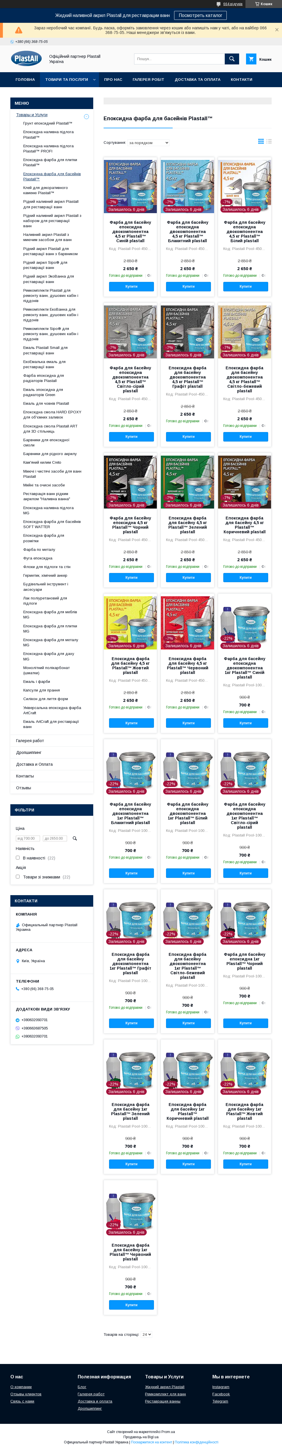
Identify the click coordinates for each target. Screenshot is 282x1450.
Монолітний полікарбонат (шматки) (46, 670)
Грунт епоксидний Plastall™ (48, 123)
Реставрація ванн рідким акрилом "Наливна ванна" (46, 496)
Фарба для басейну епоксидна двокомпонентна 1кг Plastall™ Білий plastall (187, 813)
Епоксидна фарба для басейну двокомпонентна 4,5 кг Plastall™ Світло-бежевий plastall (244, 379)
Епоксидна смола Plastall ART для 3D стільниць (50, 428)
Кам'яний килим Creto (42, 462)
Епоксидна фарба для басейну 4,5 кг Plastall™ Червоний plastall (187, 665)
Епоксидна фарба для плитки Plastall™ (50, 162)
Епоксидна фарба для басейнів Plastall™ (52, 176)
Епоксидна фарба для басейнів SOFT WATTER (52, 524)
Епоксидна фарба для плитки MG (50, 628)
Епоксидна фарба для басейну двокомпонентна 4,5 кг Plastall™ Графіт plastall (187, 377)
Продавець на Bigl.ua (141, 1437)
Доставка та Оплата (197, 79)
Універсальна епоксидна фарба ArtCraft (52, 710)
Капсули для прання (41, 690)
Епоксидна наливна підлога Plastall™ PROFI (48, 148)
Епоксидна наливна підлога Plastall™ (48, 134)
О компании (21, 1387)
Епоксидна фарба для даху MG (48, 656)
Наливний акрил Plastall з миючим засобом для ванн (47, 237)
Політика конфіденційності (196, 1442)
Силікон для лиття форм (45, 699)
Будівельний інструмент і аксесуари (45, 586)
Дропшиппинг (28, 752)
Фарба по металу (39, 549)
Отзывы (23, 788)
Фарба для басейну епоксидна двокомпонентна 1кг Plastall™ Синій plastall (244, 667)
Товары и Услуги (31, 114)
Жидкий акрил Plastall (164, 1387)
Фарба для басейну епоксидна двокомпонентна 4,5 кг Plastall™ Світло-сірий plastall (130, 379)
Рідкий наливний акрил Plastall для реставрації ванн (51, 204)
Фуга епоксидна (37, 558)
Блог (82, 1387)
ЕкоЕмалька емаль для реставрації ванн (44, 364)
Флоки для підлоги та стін (46, 567)
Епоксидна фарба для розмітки (43, 538)
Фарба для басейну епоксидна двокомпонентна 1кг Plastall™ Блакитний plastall (130, 813)
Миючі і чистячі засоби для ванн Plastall (52, 474)
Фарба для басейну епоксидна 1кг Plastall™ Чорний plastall (244, 961)
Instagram (220, 1387)
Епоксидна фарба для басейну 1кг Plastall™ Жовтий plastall (244, 1111)
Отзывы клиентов (25, 1394)
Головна (25, 79)
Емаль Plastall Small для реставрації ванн (45, 350)
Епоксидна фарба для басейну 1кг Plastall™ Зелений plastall (130, 1111)
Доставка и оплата (95, 1401)
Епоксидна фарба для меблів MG (50, 614)
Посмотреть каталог (200, 15)
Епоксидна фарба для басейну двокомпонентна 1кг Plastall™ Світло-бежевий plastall (187, 966)
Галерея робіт (148, 79)
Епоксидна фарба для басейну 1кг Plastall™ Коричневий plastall (188, 1111)
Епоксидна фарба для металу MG (50, 642)
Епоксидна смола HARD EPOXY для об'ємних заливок (52, 414)
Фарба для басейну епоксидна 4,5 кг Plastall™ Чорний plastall (130, 525)
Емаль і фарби (36, 681)
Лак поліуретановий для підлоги (45, 600)
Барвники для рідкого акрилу (50, 454)
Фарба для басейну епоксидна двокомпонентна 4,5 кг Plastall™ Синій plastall (130, 231)
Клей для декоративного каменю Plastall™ (45, 190)
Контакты (25, 776)
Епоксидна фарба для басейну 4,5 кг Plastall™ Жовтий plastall (130, 665)
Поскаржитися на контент (151, 1442)
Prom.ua (168, 1432)
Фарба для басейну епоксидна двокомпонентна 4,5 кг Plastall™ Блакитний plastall (187, 231)
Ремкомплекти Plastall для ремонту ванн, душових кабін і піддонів (50, 295)
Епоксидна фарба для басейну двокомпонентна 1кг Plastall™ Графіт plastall (130, 963)
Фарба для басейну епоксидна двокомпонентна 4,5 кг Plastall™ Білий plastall (244, 231)
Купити (131, 286)
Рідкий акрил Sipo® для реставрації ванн (45, 265)
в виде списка (269, 143)
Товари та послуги (66, 79)
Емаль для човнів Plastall (46, 403)
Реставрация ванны (162, 1401)
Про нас (113, 79)
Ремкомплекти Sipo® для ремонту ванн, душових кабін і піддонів (50, 333)
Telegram (220, 1401)
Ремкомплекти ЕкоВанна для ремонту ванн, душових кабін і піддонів (50, 314)
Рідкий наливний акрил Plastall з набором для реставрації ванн (52, 220)
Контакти (241, 79)
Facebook (221, 1394)
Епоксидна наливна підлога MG (48, 510)
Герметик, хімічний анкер (45, 575)
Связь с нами (22, 1401)
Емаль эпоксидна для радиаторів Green (43, 392)
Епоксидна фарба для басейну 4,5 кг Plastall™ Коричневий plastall (245, 525)
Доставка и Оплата (34, 764)
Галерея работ (30, 740)
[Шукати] (232, 59)
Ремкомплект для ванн (165, 1394)
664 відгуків (233, 4)
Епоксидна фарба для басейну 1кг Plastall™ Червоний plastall (130, 1252)
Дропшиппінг (57, 94)
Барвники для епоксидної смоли (46, 442)
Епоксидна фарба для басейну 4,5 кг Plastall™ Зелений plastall (187, 525)
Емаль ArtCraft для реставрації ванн (51, 724)
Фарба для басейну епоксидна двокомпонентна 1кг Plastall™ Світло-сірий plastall (244, 816)
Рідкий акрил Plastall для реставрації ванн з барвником (50, 251)
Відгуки (24, 94)
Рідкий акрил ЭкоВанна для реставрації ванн (48, 279)
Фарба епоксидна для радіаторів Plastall (43, 378)
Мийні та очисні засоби (44, 485)
